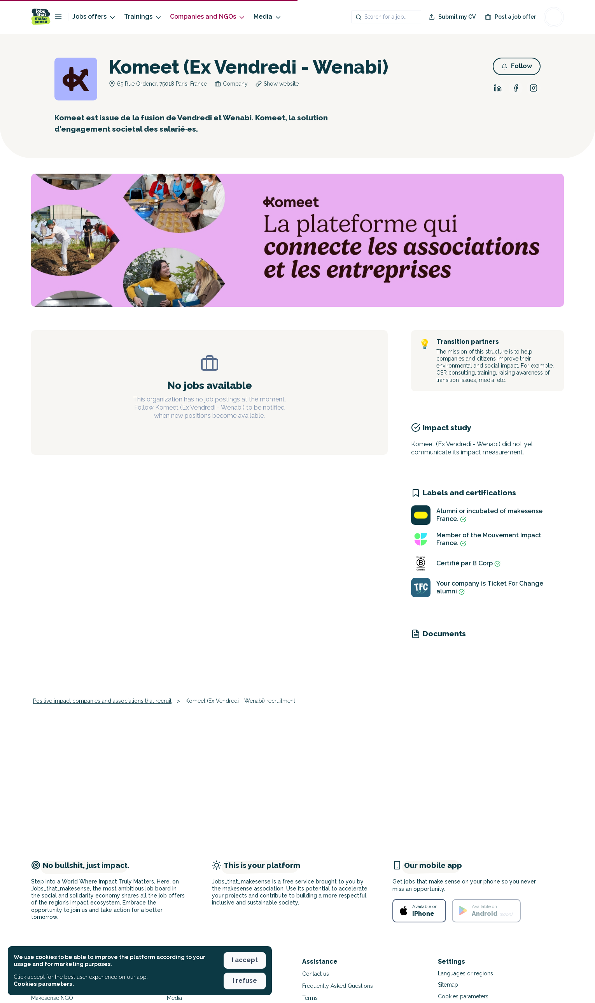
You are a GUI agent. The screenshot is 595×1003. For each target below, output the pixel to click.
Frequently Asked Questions (337, 986)
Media (268, 17)
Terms (310, 998)
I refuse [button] (245, 980)
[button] (517, 66)
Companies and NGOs (208, 17)
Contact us (315, 974)
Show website (281, 84)
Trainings (143, 17)
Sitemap (448, 985)
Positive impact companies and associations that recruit (102, 701)
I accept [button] (245, 960)
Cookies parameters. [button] (44, 984)
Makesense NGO (52, 998)
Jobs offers (94, 17)
